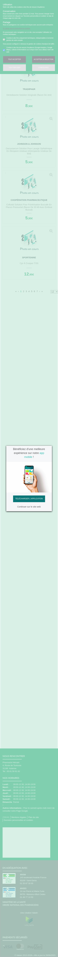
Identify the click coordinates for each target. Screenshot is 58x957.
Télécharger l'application (29, 499)
